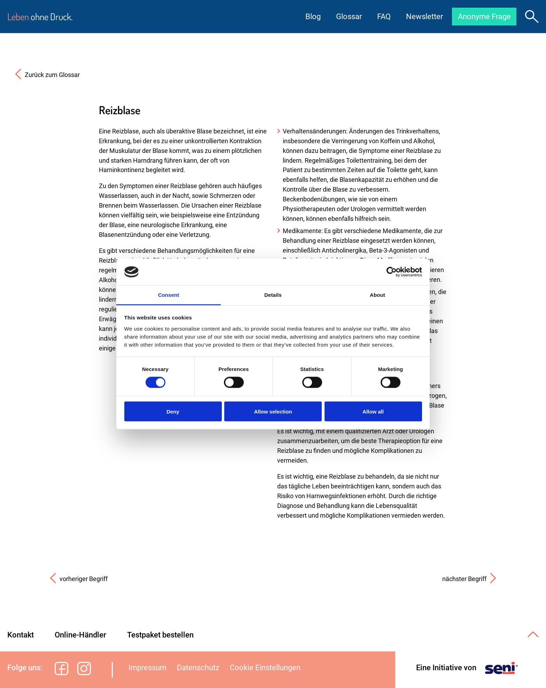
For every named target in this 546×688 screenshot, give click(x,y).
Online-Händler (80, 635)
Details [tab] (273, 295)
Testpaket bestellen (160, 635)
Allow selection (273, 411)
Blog (311, 16)
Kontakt (20, 635)
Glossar (347, 16)
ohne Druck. (40, 16)
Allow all (373, 411)
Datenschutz (198, 667)
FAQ (382, 16)
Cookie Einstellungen (265, 667)
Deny (172, 411)
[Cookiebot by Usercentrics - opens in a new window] (391, 271)
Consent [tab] (168, 295)
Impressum (147, 667)
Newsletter (423, 16)
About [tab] (377, 295)
